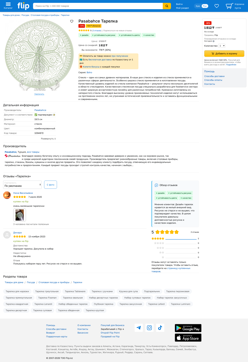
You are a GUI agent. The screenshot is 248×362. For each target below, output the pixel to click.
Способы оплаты (213, 80)
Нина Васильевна (23, 193)
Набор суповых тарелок (137, 297)
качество (149, 35)
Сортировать (10, 183)
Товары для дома (11, 15)
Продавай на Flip (110, 336)
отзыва (97, 30)
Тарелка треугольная (47, 291)
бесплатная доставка (100, 59)
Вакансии (83, 332)
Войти (179, 4)
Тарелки (65, 15)
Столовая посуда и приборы (45, 15)
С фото (50, 184)
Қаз (198, 6)
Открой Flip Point (110, 332)
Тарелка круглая (95, 310)
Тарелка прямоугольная (19, 297)
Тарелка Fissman (47, 297)
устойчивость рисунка (104, 35)
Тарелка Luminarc (180, 304)
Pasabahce (40, 110)
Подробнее (231, 64)
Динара (17, 232)
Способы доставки (214, 76)
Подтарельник (152, 291)
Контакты (209, 84)
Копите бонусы (91, 66)
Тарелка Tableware (75, 291)
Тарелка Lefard (156, 304)
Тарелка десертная (16, 310)
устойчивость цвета (130, 35)
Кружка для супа (128, 291)
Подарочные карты (56, 336)
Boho (89, 72)
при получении (120, 55)
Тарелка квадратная (17, 304)
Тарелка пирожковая (177, 291)
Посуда (25, 15)
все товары (33, 152)
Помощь (50, 325)
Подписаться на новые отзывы (117, 30)
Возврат (50, 332)
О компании (84, 325)
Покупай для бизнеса (112, 325)
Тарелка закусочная (131, 304)
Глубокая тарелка (103, 304)
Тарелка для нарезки (17, 291)
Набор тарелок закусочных (172, 297)
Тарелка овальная (73, 297)
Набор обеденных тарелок (73, 304)
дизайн (85, 35)
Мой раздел (182, 7)
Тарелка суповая (42, 310)
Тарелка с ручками (102, 291)
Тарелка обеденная (68, 310)
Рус (205, 6)
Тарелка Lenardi (43, 304)
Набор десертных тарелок (103, 297)
